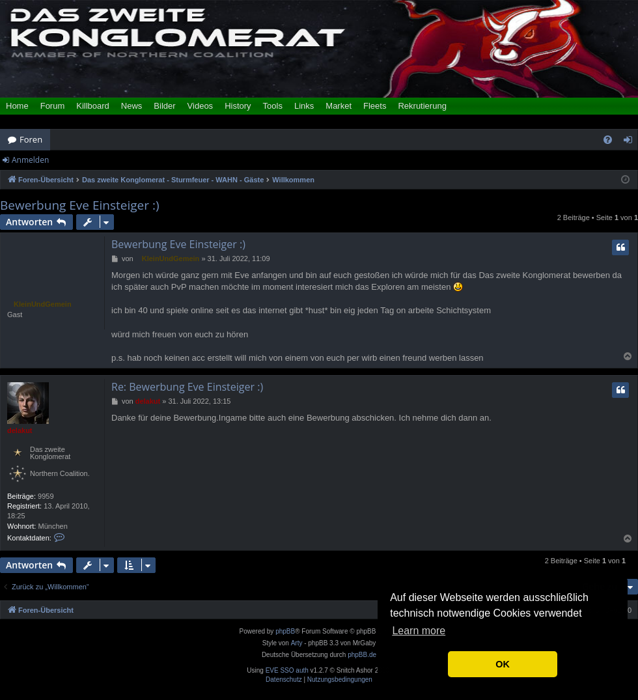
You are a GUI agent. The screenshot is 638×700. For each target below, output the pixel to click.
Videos (200, 106)
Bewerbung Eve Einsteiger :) (80, 205)
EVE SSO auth (287, 670)
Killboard (92, 106)
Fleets (374, 106)
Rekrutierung (422, 106)
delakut (20, 430)
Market (339, 106)
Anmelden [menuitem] (631, 141)
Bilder (164, 106)
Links (304, 106)
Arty (297, 643)
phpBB (285, 631)
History (238, 106)
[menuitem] (608, 139)
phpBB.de (362, 654)
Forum (52, 106)
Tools (273, 106)
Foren (31, 139)
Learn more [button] (418, 630)
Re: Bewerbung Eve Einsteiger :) (187, 386)
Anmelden (30, 159)
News (132, 106)
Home (17, 106)
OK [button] (502, 664)
